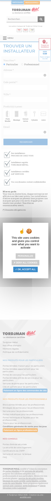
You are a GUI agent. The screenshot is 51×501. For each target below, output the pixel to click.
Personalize (25, 256)
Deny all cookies (25, 263)
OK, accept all (25, 269)
